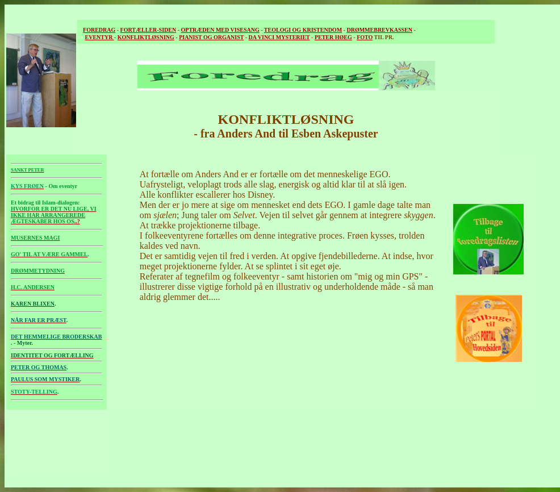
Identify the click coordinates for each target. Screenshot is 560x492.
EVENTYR (99, 37)
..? (54, 215)
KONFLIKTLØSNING (146, 37)
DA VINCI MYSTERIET (279, 37)
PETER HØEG (333, 37)
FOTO (365, 37)
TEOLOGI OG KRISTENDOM (303, 30)
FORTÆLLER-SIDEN (148, 30)
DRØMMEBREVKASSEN (379, 30)
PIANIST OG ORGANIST (211, 37)
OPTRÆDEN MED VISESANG (220, 30)
